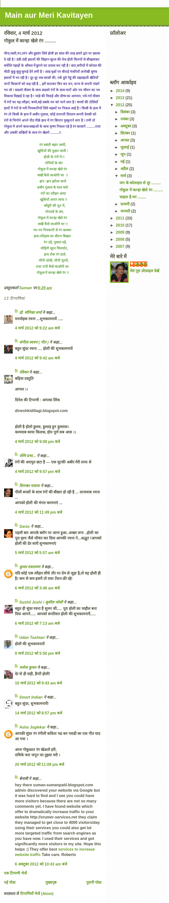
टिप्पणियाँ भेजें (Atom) (36, 894)
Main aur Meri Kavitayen (49, 15)
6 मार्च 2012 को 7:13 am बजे (37, 623)
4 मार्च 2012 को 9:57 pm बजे (37, 472)
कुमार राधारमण (29, 567)
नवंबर (124, 119)
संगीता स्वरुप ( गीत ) (34, 342)
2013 (120, 98)
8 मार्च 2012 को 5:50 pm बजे (37, 653)
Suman (141, 264)
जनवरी (125, 211)
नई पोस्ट (10, 882)
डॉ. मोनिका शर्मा (30, 312)
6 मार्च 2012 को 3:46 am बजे (37, 588)
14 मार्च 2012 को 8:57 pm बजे (38, 713)
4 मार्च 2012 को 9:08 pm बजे (37, 442)
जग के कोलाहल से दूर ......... (140, 183)
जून (123, 154)
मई (123, 162)
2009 (120, 232)
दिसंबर (125, 112)
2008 (120, 239)
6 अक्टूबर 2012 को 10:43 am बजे (41, 864)
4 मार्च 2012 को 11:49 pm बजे (38, 512)
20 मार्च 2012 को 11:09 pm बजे (39, 764)
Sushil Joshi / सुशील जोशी (41, 602)
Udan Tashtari (32, 637)
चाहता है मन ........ (132, 197)
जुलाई (125, 147)
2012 (120, 105)
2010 (120, 225)
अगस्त (125, 140)
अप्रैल (124, 169)
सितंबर (125, 133)
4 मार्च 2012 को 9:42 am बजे (37, 358)
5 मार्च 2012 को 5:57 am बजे (37, 553)
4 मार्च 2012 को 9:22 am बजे (37, 328)
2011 (120, 218)
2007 (120, 246)
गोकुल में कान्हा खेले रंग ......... (141, 190)
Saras (24, 526)
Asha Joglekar (32, 727)
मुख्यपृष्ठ (50, 882)
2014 (120, 91)
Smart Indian (30, 697)
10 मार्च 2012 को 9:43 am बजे (38, 683)
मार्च (123, 176)
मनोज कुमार (27, 667)
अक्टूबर (126, 126)
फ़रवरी (125, 204)
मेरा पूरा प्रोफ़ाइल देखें (144, 271)
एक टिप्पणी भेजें (15, 873)
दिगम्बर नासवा (29, 486)
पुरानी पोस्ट (94, 882)
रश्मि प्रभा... (27, 456)
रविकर (24, 372)
